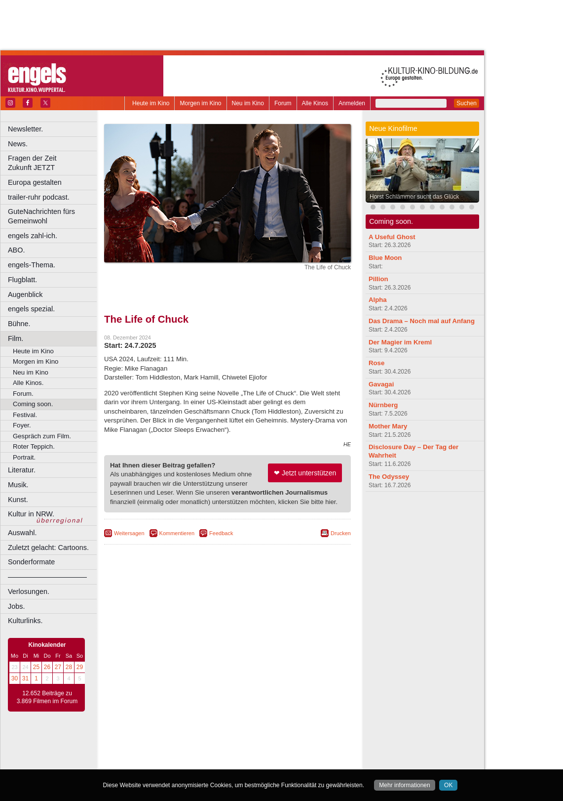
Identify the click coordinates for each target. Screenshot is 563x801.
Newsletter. (25, 129)
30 (14, 678)
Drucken (341, 533)
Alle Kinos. (28, 382)
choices (175, 753)
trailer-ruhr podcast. (39, 197)
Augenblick (25, 294)
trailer (227, 753)
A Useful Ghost (392, 237)
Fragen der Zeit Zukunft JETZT (53, 162)
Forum (283, 103)
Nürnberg (383, 405)
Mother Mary (388, 426)
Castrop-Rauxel (203, 762)
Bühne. (19, 324)
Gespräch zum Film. (42, 436)
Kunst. (18, 500)
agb (283, 745)
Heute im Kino (150, 103)
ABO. (16, 250)
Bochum (152, 762)
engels (198, 753)
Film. (15, 338)
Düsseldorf (271, 762)
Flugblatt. (22, 280)
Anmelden (351, 103)
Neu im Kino (248, 103)
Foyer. (22, 425)
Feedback (221, 533)
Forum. (23, 393)
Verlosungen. (28, 591)
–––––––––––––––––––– (47, 577)
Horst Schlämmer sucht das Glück (414, 196)
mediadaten (307, 745)
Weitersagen (129, 533)
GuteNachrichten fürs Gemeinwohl (41, 216)
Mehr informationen (404, 785)
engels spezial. (31, 309)
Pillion (378, 279)
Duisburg (300, 762)
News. (18, 144)
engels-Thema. (31, 265)
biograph (148, 753)
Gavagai (381, 384)
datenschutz (257, 745)
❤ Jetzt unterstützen (305, 473)
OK (448, 785)
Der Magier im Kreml (400, 342)
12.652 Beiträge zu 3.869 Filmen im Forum (47, 697)
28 (69, 667)
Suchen (466, 103)
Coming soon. (33, 404)
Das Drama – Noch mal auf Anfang (422, 321)
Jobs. (16, 606)
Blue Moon (385, 257)
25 (36, 667)
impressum (221, 745)
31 (25, 678)
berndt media (185, 745)
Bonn (173, 762)
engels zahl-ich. (32, 236)
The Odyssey (389, 476)
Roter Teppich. (34, 446)
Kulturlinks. (25, 621)
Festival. (25, 415)
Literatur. (22, 470)
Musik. (18, 485)
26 (47, 667)
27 (58, 667)
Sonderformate (31, 562)
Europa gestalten (35, 182)
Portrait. (24, 457)
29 (79, 667)
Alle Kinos (315, 103)
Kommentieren (177, 533)
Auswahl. (22, 533)
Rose (376, 363)
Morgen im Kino (200, 103)
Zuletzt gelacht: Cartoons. (48, 547)
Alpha (378, 299)
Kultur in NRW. (31, 514)
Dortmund (240, 762)
